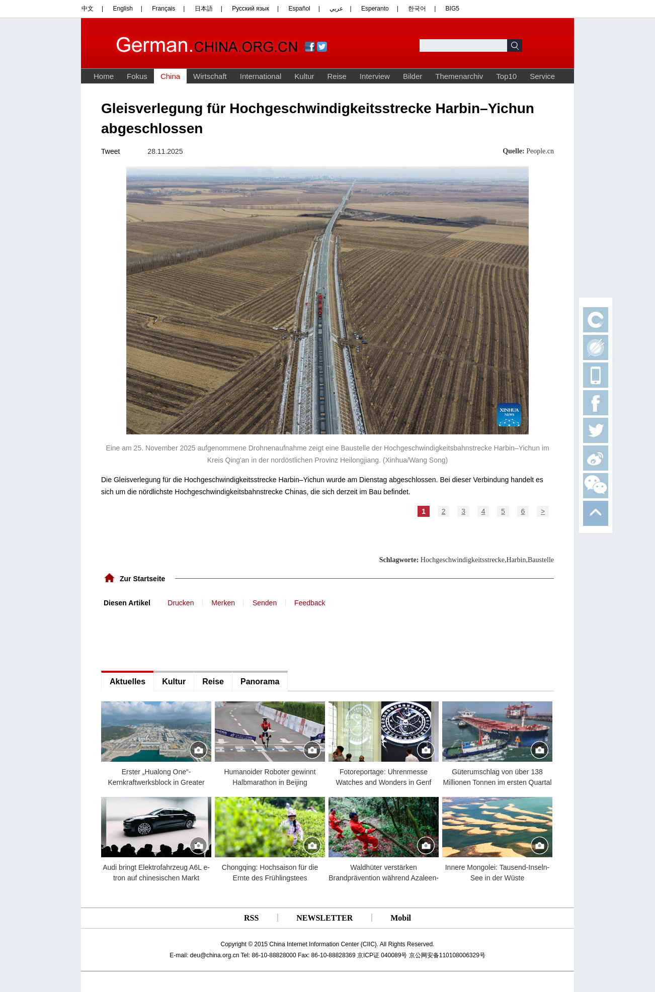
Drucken (181, 603)
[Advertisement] (176, 638)
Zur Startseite (142, 579)
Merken (223, 603)
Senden (265, 603)
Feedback (309, 603)
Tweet (110, 151)
